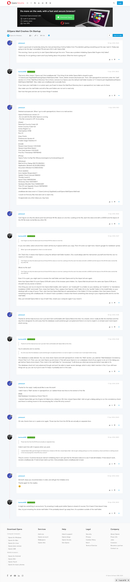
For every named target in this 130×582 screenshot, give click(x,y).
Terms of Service (91, 545)
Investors (114, 542)
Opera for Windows (16, 35)
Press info (114, 537)
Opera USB (12, 549)
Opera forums (66, 540)
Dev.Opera (65, 542)
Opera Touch (12, 562)
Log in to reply (118, 35)
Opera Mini (12, 559)
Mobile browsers (12, 552)
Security (89, 534)
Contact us (114, 548)
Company (115, 529)
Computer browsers (13, 534)
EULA (87, 542)
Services (42, 529)
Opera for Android (14, 556)
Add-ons (41, 534)
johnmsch (21, 43)
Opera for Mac (13, 540)
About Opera (115, 534)
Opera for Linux (13, 543)
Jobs (112, 540)
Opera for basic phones (16, 564)
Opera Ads (41, 542)
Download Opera (66, 17)
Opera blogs (66, 537)
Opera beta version (14, 546)
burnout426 (22, 71)
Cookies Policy (91, 540)
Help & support (67, 534)
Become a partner (117, 545)
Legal (88, 529)
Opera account (43, 537)
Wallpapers (42, 540)
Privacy (88, 537)
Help (64, 529)
